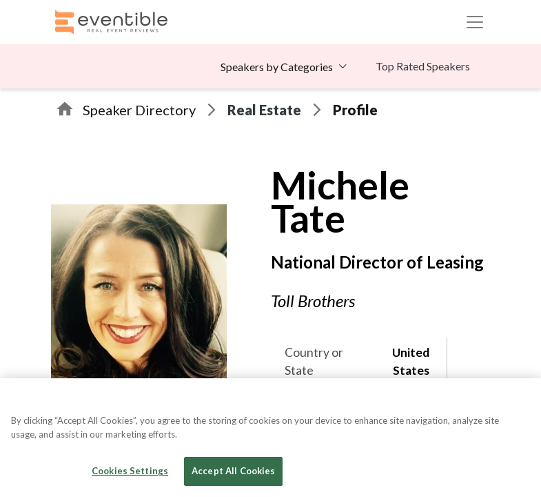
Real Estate (264, 110)
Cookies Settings (130, 470)
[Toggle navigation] (475, 22)
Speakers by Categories (277, 66)
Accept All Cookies (233, 470)
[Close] (519, 400)
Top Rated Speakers (423, 65)
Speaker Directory (139, 110)
